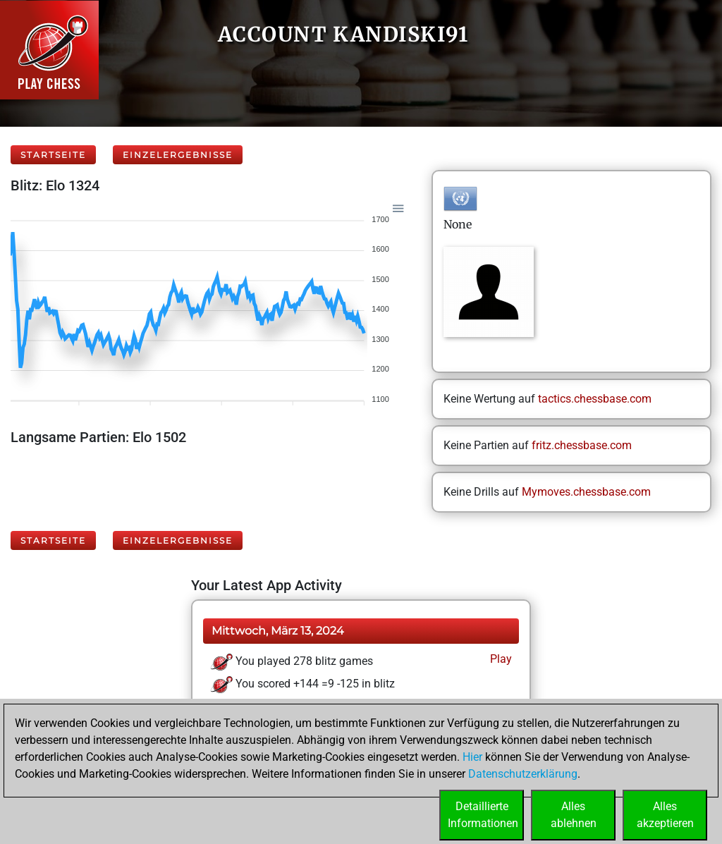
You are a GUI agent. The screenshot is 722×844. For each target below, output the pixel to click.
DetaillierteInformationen (483, 815)
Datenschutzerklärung (522, 774)
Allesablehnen (573, 815)
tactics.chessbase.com (594, 398)
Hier (472, 757)
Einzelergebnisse (178, 154)
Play (499, 659)
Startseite (53, 154)
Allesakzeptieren (665, 815)
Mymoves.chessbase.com (586, 492)
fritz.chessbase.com (582, 445)
